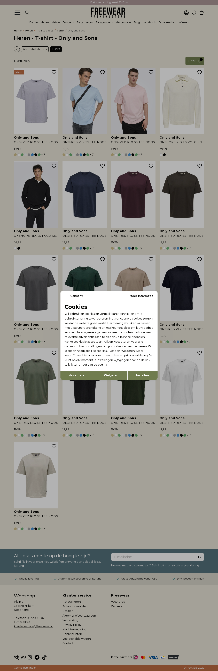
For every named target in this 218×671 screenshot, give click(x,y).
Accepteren (77, 375)
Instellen (142, 375)
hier (85, 355)
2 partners (78, 327)
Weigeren (111, 375)
